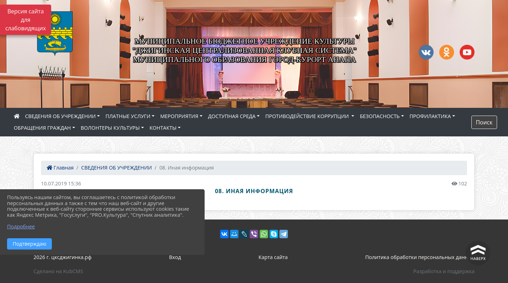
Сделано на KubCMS (58, 271)
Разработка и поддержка (443, 271)
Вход (175, 257)
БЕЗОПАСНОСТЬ (380, 116)
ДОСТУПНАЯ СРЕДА (232, 116)
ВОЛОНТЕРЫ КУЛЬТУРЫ (110, 127)
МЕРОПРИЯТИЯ (179, 116)
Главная (60, 167)
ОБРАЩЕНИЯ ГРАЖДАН (42, 127)
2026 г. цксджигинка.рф (62, 257)
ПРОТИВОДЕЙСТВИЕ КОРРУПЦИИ (307, 116)
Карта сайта (273, 257)
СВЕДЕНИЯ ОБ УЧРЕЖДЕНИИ (60, 116)
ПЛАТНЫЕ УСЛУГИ (128, 116)
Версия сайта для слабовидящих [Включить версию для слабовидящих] (25, 19)
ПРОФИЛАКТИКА (430, 116)
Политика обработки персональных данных (419, 257)
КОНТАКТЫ (163, 127)
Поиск (484, 122)
